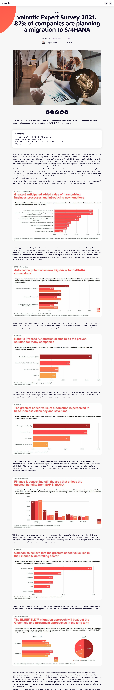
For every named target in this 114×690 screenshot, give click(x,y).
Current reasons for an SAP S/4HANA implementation (34, 137)
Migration (57, 38)
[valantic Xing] (57, 112)
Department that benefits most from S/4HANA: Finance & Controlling (40, 141)
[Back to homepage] (6, 3)
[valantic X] (52, 112)
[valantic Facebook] (48, 112)
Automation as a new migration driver (28, 139)
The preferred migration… (24, 144)
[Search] (106, 3)
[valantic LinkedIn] (66, 112)
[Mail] (62, 112)
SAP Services (46, 38)
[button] (110, 3)
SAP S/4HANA (67, 38)
